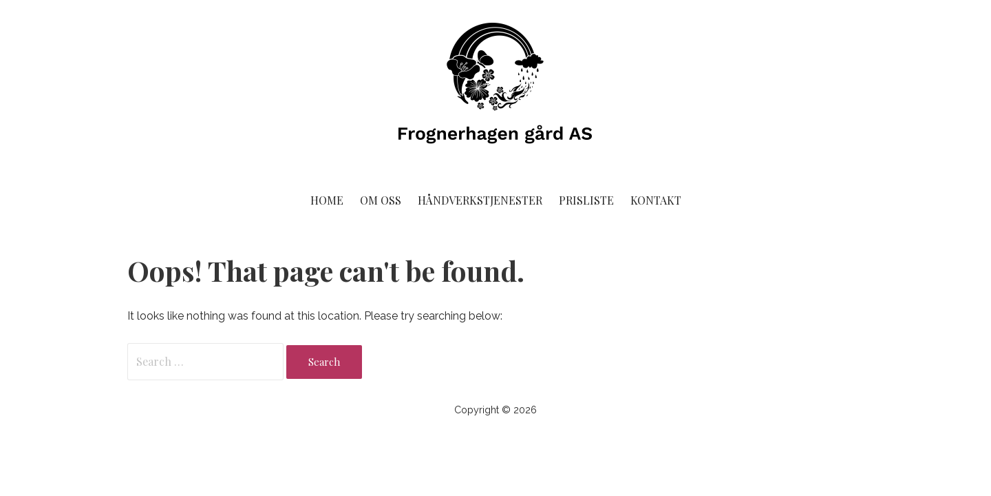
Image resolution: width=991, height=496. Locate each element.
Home (326, 200)
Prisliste (586, 200)
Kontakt (655, 200)
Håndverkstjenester (480, 200)
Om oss (380, 200)
